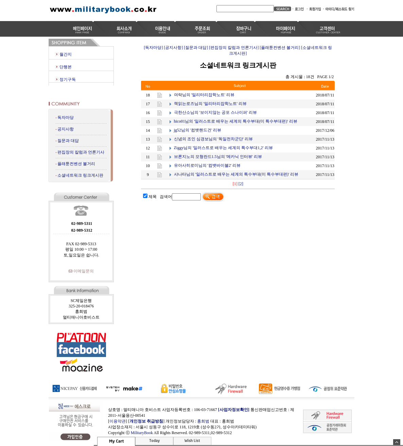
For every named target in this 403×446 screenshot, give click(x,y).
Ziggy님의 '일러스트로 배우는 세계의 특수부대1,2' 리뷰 (223, 147)
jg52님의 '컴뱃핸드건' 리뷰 (198, 130)
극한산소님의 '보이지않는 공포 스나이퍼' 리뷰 (215, 112)
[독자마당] (153, 47)
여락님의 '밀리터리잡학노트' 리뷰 (204, 94)
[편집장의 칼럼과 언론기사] (234, 47)
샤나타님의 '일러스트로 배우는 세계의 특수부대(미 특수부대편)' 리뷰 (236, 174)
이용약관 (117, 421)
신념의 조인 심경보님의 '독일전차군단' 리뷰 (213, 139)
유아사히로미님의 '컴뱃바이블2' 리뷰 (207, 165)
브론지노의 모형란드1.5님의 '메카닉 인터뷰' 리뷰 (218, 156)
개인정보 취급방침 (146, 421)
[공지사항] (173, 47)
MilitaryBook (142, 432)
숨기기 (396, 442)
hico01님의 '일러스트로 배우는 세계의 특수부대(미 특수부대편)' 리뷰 (235, 121)
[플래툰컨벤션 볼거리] (280, 47)
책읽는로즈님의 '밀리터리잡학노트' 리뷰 (210, 103)
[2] (241, 183)
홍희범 (203, 421)
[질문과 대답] (196, 47)
